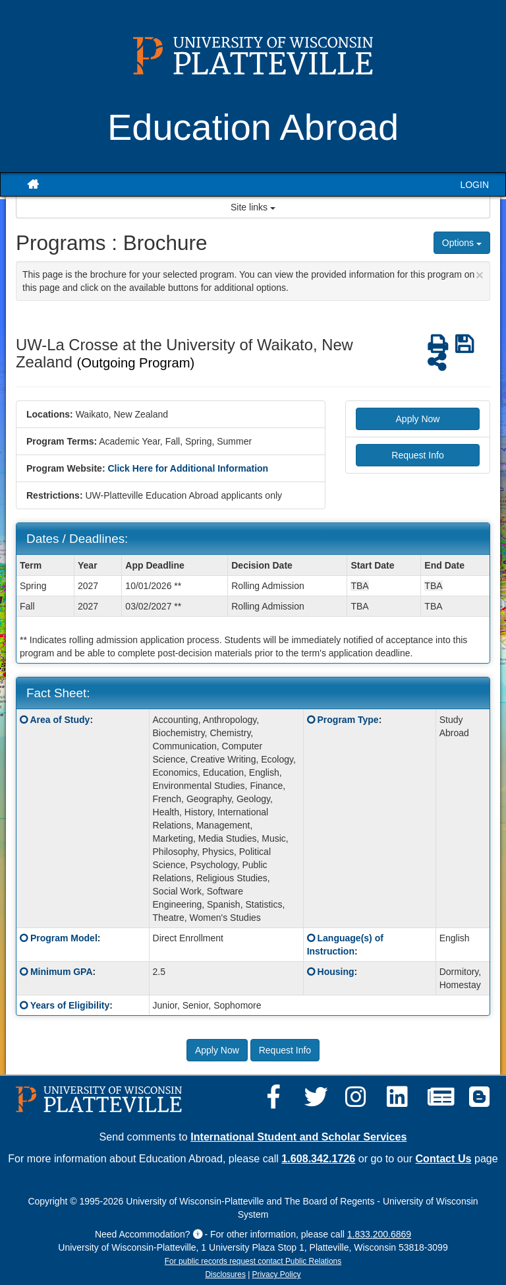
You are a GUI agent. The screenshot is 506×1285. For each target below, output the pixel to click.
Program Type (348, 719)
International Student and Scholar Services (298, 1137)
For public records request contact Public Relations (253, 1261)
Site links (253, 207)
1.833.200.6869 (379, 1234)
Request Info (417, 455)
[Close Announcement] (480, 275)
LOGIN (474, 184)
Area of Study (60, 719)
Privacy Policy (276, 1274)
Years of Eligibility (70, 1005)
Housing (336, 971)
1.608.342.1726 (318, 1158)
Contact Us (444, 1158)
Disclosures (225, 1274)
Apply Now (418, 419)
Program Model (64, 938)
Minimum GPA (61, 971)
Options (462, 242)
